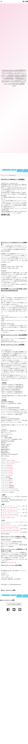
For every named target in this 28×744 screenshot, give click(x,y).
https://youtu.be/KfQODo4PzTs (10, 507)
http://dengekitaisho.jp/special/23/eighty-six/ (11, 530)
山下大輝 (10, 473)
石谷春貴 (10, 472)
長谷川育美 (16, 462)
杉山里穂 (15, 489)
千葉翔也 (14, 169)
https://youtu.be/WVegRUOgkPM (10, 514)
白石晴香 (10, 470)
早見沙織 (10, 467)
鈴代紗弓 (11, 468)
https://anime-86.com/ (6, 523)
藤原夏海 (19, 171)
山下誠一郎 (20, 169)
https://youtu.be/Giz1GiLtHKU (8, 517)
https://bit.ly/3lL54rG (10, 562)
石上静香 (9, 484)
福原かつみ (10, 480)
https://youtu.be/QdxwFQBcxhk (10, 511)
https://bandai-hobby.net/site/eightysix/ (10, 527)
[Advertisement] (13, 625)
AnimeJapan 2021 (6, 169)
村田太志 (10, 475)
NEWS (14, 86)
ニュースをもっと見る (14, 604)
